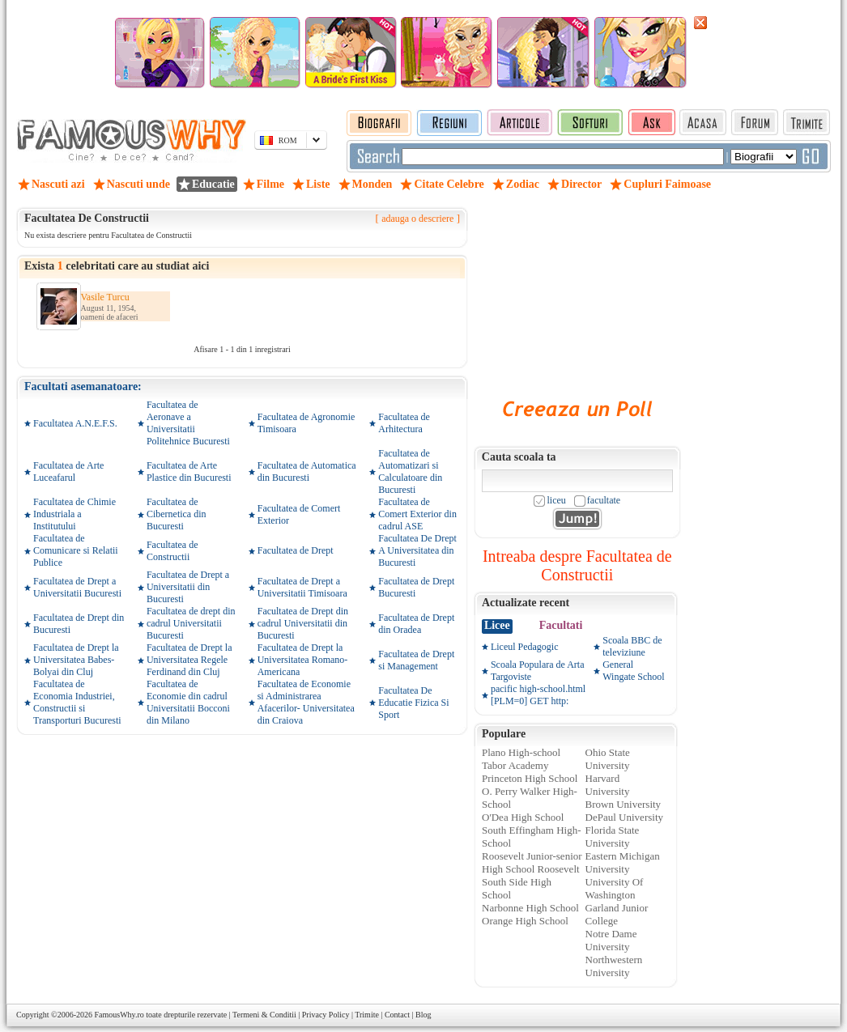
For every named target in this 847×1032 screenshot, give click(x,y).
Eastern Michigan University (622, 862)
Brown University (623, 804)
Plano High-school (521, 752)
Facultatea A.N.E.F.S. (75, 423)
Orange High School (525, 921)
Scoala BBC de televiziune (632, 646)
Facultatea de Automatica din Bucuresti (307, 471)
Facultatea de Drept (296, 550)
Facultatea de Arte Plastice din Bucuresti (189, 471)
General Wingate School (633, 670)
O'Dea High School (523, 817)
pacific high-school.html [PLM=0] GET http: (538, 695)
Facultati (561, 625)
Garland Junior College (617, 914)
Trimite (367, 1014)
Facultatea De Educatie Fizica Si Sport (413, 702)
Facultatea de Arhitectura (404, 423)
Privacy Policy (326, 1014)
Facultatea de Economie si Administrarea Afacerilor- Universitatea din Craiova (306, 702)
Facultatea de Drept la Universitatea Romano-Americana (303, 659)
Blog (423, 1014)
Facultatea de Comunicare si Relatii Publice (75, 550)
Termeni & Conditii (264, 1014)
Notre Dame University (611, 940)
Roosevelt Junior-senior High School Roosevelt (532, 862)
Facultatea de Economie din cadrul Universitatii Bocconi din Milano (188, 702)
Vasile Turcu (105, 297)
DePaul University (624, 817)
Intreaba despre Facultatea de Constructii (577, 565)
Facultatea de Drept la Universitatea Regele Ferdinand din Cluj (189, 659)
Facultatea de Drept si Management (416, 660)
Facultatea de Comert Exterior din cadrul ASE (417, 514)
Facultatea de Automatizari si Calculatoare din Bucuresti (410, 471)
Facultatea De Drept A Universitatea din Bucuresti (417, 550)
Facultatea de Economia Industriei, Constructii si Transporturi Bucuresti (77, 702)
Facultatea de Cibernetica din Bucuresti (176, 514)
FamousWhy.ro (118, 1014)
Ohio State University (607, 758)
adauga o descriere (417, 218)
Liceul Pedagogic (525, 646)
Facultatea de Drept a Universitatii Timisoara (302, 587)
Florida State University (612, 836)
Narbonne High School (530, 908)
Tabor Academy (515, 765)
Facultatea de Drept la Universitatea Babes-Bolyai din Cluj (76, 659)
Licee (497, 625)
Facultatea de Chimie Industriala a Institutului (74, 514)
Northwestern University (614, 966)
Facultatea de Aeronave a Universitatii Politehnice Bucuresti (188, 423)
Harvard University (607, 784)
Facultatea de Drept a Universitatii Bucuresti (77, 587)
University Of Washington (614, 888)
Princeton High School (529, 778)
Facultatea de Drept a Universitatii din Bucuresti (188, 587)
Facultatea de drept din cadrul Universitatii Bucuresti (191, 623)
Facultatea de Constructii (172, 551)
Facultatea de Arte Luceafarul (68, 471)
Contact (397, 1014)
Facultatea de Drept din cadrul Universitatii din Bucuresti (303, 623)
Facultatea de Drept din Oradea (416, 623)
